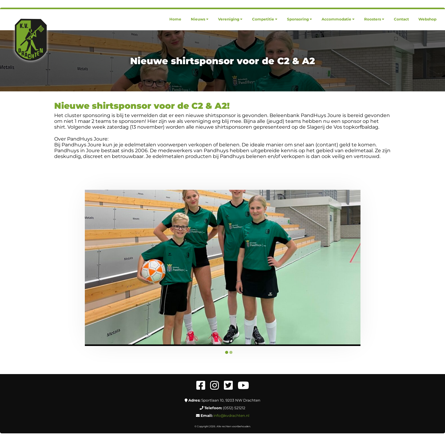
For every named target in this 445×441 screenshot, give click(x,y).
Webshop (427, 19)
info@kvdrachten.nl (231, 415)
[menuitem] (175, 19)
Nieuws (200, 19)
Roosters (374, 19)
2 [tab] (230, 352)
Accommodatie (338, 19)
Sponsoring (299, 19)
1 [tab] (226, 352)
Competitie (264, 19)
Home (175, 19)
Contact (401, 19)
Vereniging (230, 19)
